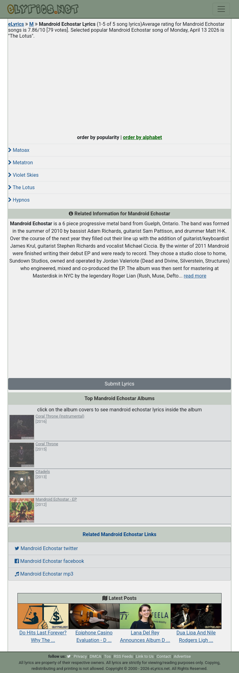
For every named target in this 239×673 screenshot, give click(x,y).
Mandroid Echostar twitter (46, 548)
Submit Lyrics (119, 384)
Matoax (18, 150)
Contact (164, 656)
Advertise (182, 656)
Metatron (20, 163)
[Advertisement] (119, 85)
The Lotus (21, 187)
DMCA (95, 656)
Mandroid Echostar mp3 (44, 574)
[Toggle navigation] (221, 9)
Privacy (80, 656)
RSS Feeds (123, 656)
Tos (107, 656)
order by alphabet (142, 137)
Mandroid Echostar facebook (49, 561)
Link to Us (145, 656)
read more (195, 276)
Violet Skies (23, 175)
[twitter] (69, 656)
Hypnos (19, 200)
